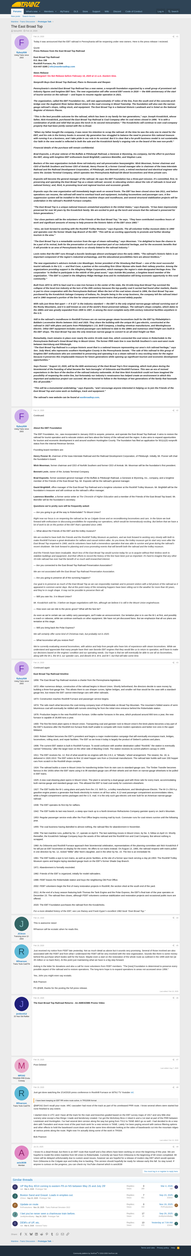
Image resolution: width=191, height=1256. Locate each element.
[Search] (173, 11)
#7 (177, 1060)
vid (132, 1092)
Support (96, 11)
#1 (177, 37)
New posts (15, 16)
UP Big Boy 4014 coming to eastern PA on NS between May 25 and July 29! (62, 1186)
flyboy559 (18, 31)
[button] (40, 11)
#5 (177, 946)
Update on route (29, 1204)
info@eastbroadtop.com (62, 66)
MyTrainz (64, 11)
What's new (31, 11)
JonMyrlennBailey (27, 1216)
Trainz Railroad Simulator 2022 (58, 1207)
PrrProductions (26, 1207)
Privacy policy (163, 1248)
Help (173, 1248)
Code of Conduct (133, 11)
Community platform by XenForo (95, 1253)
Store (85, 11)
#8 (177, 1087)
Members (49, 11)
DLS (76, 11)
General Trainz (41, 1226)
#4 (177, 918)
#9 (177, 1147)
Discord (117, 11)
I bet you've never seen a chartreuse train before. (47, 1213)
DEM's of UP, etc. (30, 1222)
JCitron (23, 1198)
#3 (177, 663)
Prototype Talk (41, 1189)
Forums (17, 11)
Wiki (107, 11)
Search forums (29, 16)
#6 (177, 998)
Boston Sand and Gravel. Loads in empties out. (46, 1195)
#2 (177, 410)
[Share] (173, 36)
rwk (21, 1189)
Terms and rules (148, 1248)
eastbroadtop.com (89, 397)
